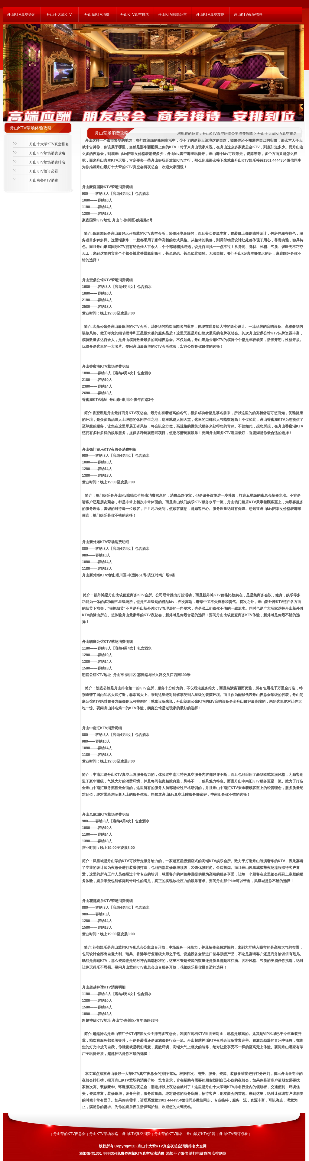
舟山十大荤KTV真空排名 (49, 144)
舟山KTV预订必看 (43, 171)
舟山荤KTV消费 (96, 14)
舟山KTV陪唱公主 (172, 14)
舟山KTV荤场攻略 (103, 1134)
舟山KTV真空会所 (21, 14)
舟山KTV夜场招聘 (248, 14)
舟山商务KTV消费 (43, 180)
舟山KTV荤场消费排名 (47, 162)
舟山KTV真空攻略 (210, 14)
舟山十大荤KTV (59, 14)
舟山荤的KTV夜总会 (69, 1134)
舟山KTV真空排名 (134, 14)
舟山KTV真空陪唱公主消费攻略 (228, 133)
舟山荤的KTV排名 (168, 1134)
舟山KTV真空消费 (136, 1134)
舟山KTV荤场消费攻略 (47, 153)
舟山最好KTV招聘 (201, 1134)
